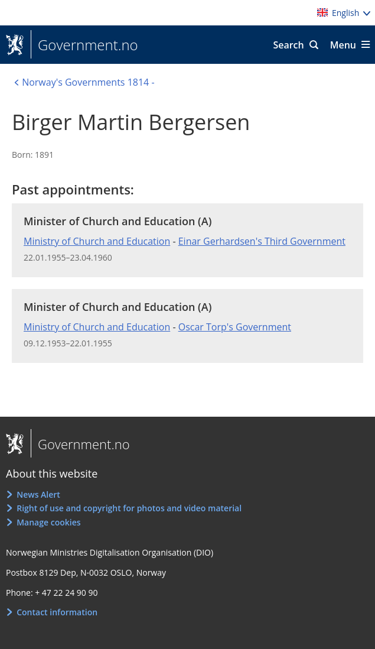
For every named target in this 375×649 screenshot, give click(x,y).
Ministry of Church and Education (97, 241)
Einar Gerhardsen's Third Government (261, 241)
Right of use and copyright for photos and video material (129, 508)
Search (288, 44)
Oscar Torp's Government (234, 326)
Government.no (84, 45)
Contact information (57, 612)
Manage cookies (48, 522)
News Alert (38, 494)
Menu (343, 44)
